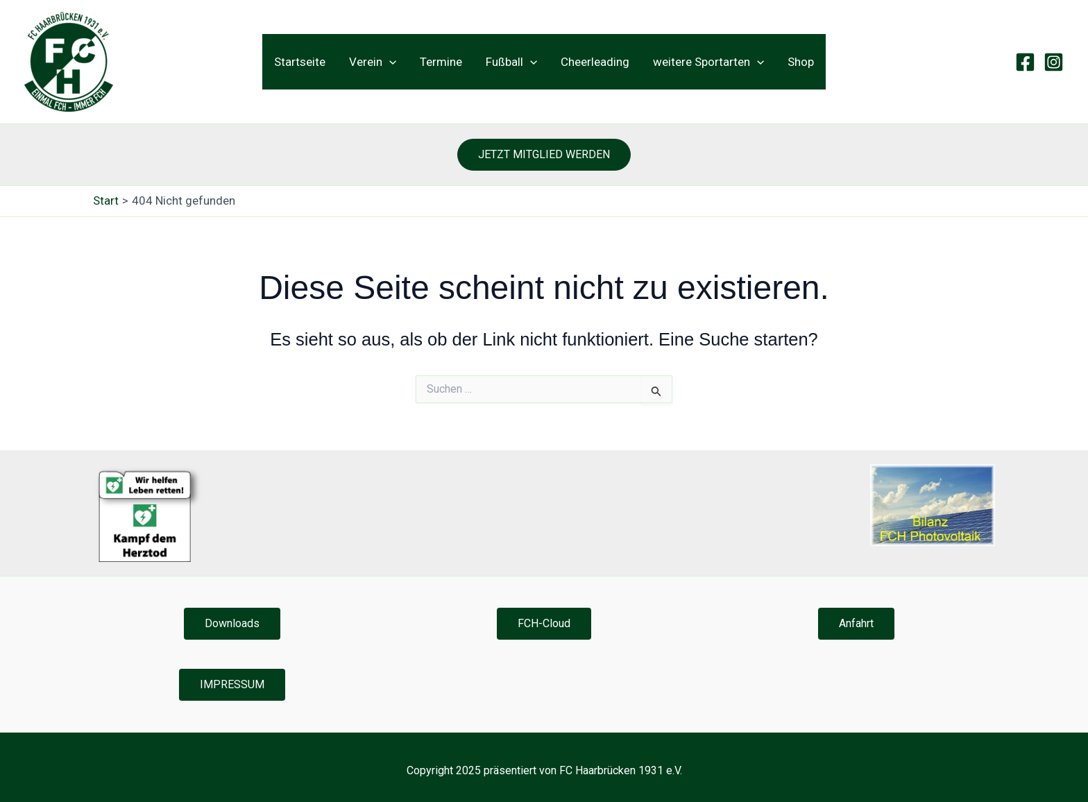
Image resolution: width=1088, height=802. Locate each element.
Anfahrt (856, 623)
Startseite (299, 62)
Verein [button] (372, 61)
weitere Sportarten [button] (708, 61)
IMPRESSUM (232, 684)
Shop (801, 62)
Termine (441, 62)
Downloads (232, 623)
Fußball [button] (511, 61)
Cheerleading (595, 62)
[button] (389, 61)
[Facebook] (1025, 62)
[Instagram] (1054, 62)
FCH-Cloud (544, 623)
